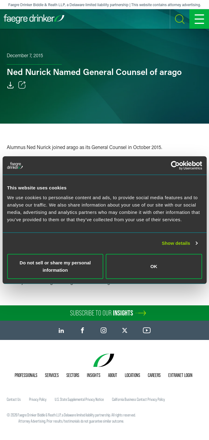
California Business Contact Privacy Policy (138, 399)
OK (153, 266)
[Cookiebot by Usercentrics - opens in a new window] (175, 165)
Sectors (72, 375)
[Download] (10, 85)
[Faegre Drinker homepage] (34, 19)
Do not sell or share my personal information (55, 266)
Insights (93, 375)
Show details (176, 243)
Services (52, 375)
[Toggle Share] (22, 85)
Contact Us (14, 399)
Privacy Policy (38, 399)
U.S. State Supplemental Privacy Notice (79, 399)
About (112, 375)
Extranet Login (180, 375)
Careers (154, 375)
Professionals (26, 375)
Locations (132, 375)
